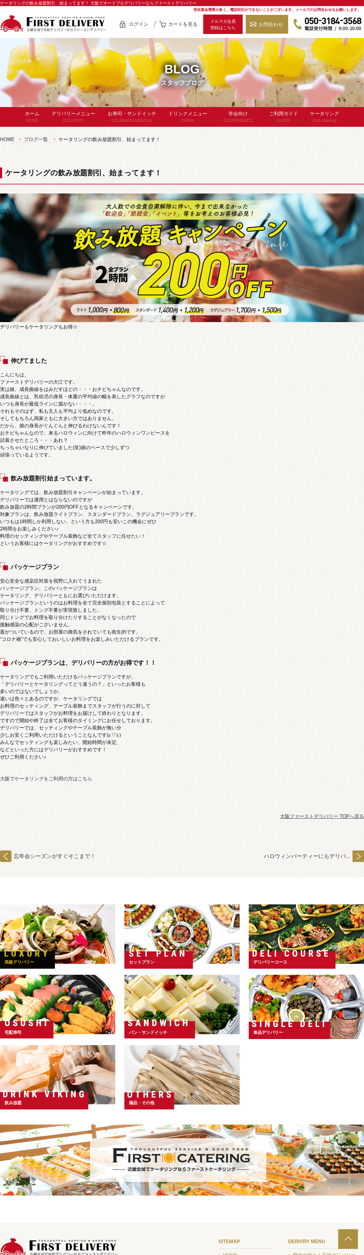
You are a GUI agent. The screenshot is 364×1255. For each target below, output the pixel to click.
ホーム (32, 117)
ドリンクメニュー (187, 117)
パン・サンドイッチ (148, 1032)
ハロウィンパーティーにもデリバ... (307, 856)
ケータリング (324, 117)
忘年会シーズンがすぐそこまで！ (55, 856)
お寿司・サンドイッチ (132, 117)
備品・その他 (141, 1102)
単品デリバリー (268, 1032)
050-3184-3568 (327, 24)
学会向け (238, 117)
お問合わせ (271, 24)
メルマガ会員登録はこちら (223, 24)
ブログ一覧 (36, 139)
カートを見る (182, 24)
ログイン (138, 24)
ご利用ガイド (283, 117)
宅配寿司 (13, 1032)
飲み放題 (13, 1102)
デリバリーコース (270, 962)
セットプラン (141, 962)
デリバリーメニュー (73, 117)
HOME (7, 139)
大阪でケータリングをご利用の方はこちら (46, 778)
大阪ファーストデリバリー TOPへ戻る (322, 816)
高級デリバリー (19, 962)
